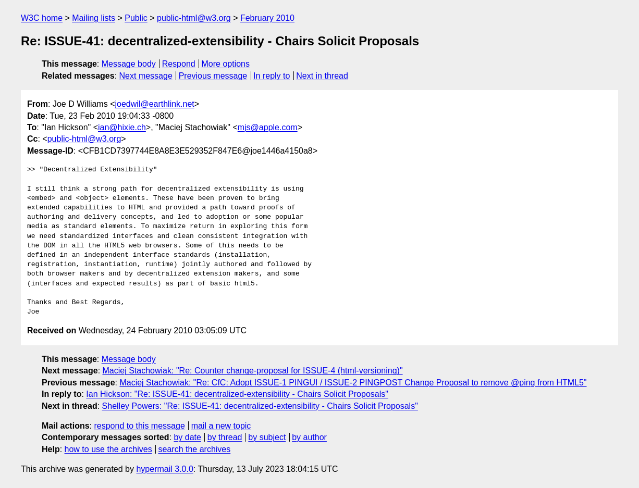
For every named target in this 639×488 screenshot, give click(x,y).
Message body (129, 63)
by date (187, 437)
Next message (146, 75)
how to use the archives (108, 449)
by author (309, 437)
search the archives (194, 449)
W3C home (42, 18)
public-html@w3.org (194, 18)
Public (136, 18)
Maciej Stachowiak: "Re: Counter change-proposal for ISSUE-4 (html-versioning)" (253, 370)
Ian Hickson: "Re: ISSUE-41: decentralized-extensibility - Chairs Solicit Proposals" (237, 394)
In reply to (271, 75)
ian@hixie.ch (122, 127)
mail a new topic (221, 425)
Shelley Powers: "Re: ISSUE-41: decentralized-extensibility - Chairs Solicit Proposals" (260, 406)
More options (226, 63)
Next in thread (322, 75)
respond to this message (139, 425)
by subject (267, 437)
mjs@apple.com (268, 127)
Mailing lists (93, 18)
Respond (178, 63)
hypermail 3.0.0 (164, 469)
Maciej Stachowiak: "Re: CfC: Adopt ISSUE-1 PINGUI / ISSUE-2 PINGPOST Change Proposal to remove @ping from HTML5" (352, 382)
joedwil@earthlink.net (154, 103)
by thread (224, 437)
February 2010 (267, 18)
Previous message (213, 75)
